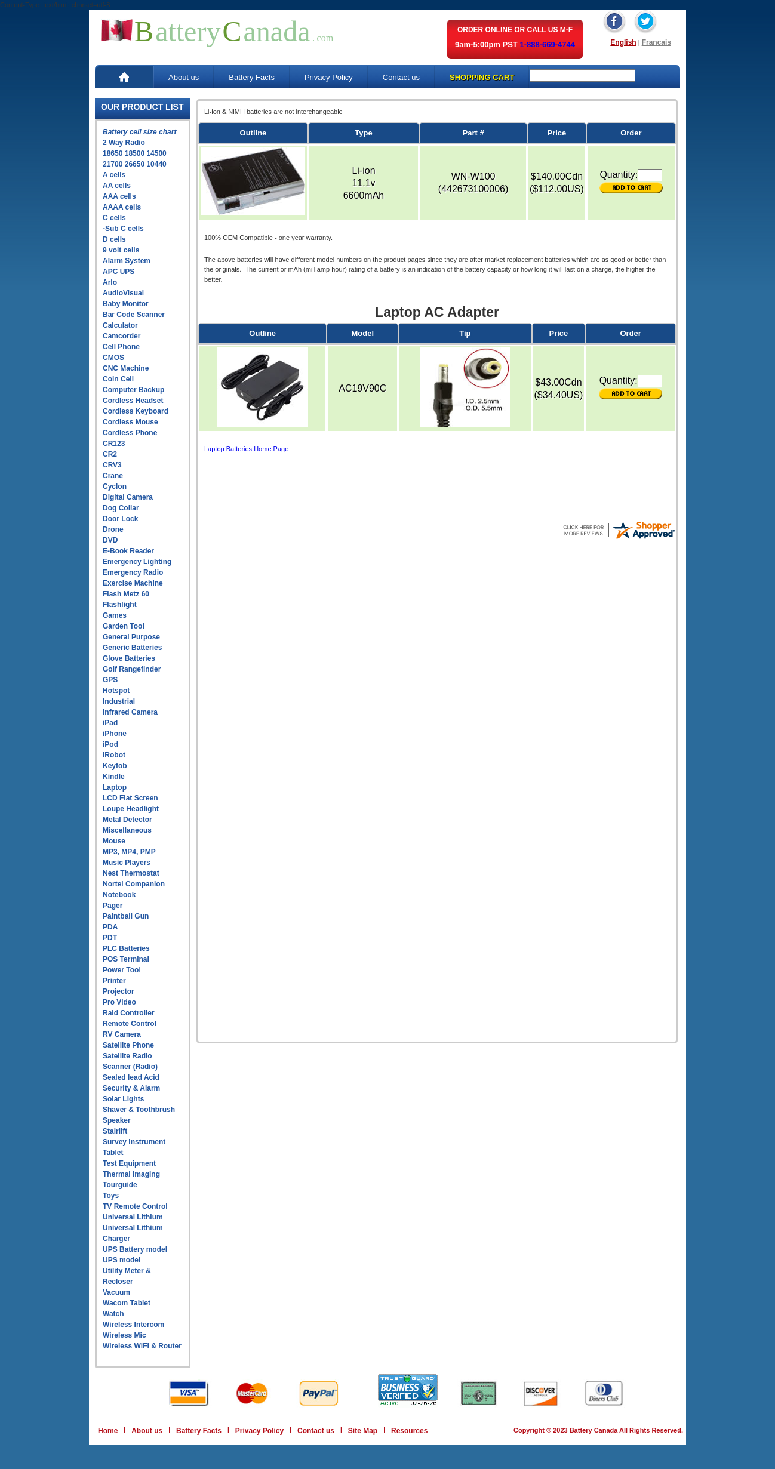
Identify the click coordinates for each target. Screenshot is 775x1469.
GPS (110, 680)
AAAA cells (122, 207)
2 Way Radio (124, 142)
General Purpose (131, 637)
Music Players (126, 862)
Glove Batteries (129, 658)
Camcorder (121, 336)
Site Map (362, 1431)
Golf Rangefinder (132, 669)
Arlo (110, 282)
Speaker (117, 1120)
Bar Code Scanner (134, 314)
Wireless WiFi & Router (142, 1346)
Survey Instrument (134, 1142)
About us (183, 77)
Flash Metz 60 (126, 594)
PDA (110, 927)
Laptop (115, 787)
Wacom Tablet (126, 1303)
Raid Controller (129, 1013)
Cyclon (115, 486)
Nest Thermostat (131, 873)
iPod (110, 744)
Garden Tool (123, 626)
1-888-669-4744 (547, 44)
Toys (111, 1195)
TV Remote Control (135, 1206)
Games (115, 615)
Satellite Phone (128, 1045)
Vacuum (116, 1292)
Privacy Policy (329, 77)
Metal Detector (127, 819)
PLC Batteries (126, 948)
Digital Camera (128, 497)
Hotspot (116, 690)
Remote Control (129, 1024)
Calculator (120, 325)
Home (108, 1431)
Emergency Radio (133, 572)
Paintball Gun (126, 916)
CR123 (114, 443)
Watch (113, 1314)
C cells (114, 218)
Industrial (119, 701)
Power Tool (122, 970)
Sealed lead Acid (131, 1077)
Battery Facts (252, 77)
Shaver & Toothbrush (139, 1109)
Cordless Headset (133, 400)
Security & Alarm (131, 1088)
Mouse (114, 841)
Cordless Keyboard (135, 411)
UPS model (121, 1260)
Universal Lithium (133, 1217)
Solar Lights (123, 1099)
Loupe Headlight (131, 809)
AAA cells (119, 196)
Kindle (114, 776)
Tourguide (120, 1185)
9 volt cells (121, 250)
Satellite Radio (127, 1056)
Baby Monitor (126, 304)
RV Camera (122, 1034)
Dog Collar (121, 508)
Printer (114, 981)
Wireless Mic (124, 1335)
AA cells (117, 185)
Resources (409, 1431)
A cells (114, 175)
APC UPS (118, 271)
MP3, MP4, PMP (129, 852)
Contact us (401, 77)
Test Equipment (129, 1163)
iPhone (115, 733)
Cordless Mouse (130, 422)
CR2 (110, 454)
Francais (656, 42)
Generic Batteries (132, 647)
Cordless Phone (130, 433)
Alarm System (126, 261)
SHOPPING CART (482, 77)
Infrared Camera (130, 712)
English (623, 42)
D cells (114, 239)
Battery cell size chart (139, 132)
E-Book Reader (128, 551)
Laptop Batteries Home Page (246, 448)
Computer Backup (133, 390)
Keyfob (115, 766)
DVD (110, 540)
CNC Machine (126, 368)
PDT (110, 938)
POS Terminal (126, 959)
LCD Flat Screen (130, 798)
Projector (118, 991)
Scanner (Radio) (130, 1067)
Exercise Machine (133, 583)
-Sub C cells (123, 228)
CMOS (113, 357)
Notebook (119, 895)
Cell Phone (121, 347)
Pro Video (119, 1002)
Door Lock (120, 519)
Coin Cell (118, 379)
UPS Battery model (135, 1249)
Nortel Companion (134, 884)
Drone (113, 529)
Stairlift (115, 1131)
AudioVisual (123, 293)
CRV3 (112, 465)
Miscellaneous (127, 830)
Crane (113, 476)
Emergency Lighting (137, 562)
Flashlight (120, 604)
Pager (112, 905)
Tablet (113, 1152)
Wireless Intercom (133, 1324)
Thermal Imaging (131, 1174)
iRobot (114, 755)
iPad (110, 723)
